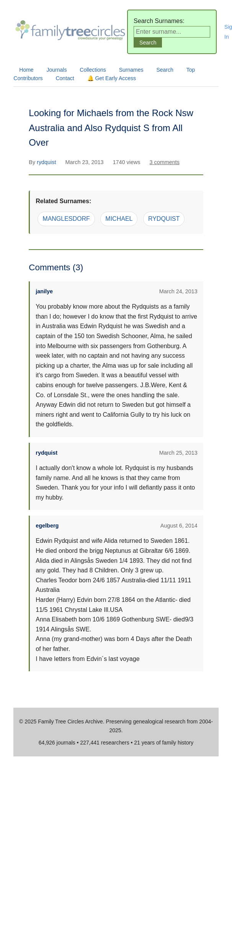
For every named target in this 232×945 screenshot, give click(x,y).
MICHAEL (118, 218)
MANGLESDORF (66, 218)
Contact (65, 78)
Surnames (131, 70)
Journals (57, 70)
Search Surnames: (159, 21)
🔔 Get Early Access (111, 78)
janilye (44, 291)
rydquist (47, 162)
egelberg (47, 526)
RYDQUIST (164, 218)
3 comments (164, 162)
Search (164, 70)
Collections (93, 70)
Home (26, 70)
